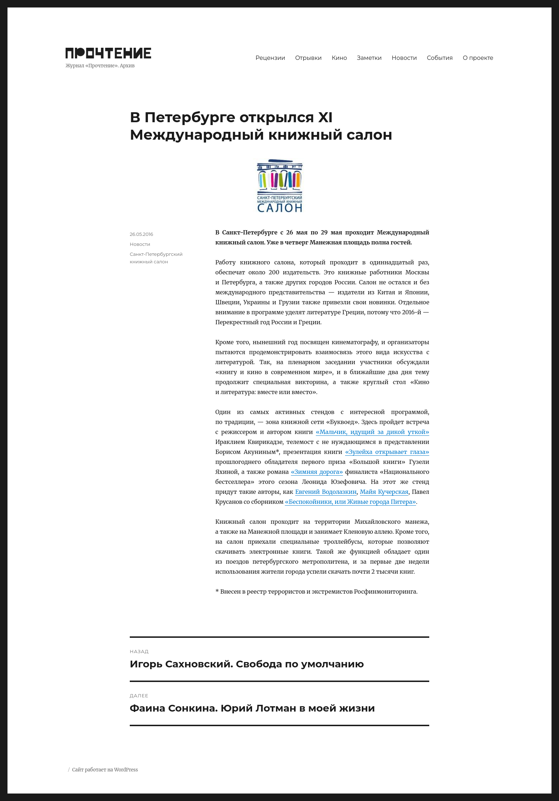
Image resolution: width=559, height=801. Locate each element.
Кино (339, 58)
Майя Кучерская (384, 491)
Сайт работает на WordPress (105, 770)
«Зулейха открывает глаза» (387, 451)
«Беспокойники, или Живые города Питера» (350, 501)
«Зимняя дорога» (317, 471)
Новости (404, 58)
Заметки (369, 58)
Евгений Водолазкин (326, 491)
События (440, 58)
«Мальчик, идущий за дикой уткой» (372, 431)
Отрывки (308, 58)
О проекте (478, 58)
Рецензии (270, 58)
